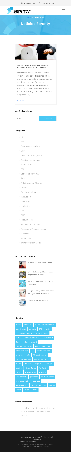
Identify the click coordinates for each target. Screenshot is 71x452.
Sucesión (25, 234)
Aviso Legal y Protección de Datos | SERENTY (37, 438)
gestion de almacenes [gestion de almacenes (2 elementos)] (23, 359)
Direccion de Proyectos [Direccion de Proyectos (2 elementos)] (24, 346)
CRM (23, 151)
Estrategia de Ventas (30, 174)
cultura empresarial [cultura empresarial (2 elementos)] (30, 342)
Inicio (29, 17)
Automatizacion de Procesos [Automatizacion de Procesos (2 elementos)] (45, 324)
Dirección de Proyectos (31, 155)
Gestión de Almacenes (31, 192)
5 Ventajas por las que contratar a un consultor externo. (38, 411)
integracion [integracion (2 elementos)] (38, 364)
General (24, 188)
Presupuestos (27, 220)
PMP (23, 215)
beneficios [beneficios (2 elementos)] (32, 329)
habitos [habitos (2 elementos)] (18, 364)
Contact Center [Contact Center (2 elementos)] (48, 338)
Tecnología (26, 238)
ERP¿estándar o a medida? (38, 300)
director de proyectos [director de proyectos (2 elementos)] (42, 346)
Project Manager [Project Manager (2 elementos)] (21, 377)
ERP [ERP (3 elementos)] (32, 351)
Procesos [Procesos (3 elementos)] (42, 372)
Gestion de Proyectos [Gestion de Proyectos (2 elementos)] (41, 359)
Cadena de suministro (30, 146)
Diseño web (25, 446)
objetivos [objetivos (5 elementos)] (19, 368)
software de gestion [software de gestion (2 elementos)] (22, 381)
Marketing (25, 206)
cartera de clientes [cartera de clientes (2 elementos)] (42, 333)
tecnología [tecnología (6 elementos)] (36, 381)
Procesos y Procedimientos (33, 229)
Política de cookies (27, 442)
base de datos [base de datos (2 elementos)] (21, 329)
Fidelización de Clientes (31, 183)
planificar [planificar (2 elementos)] (19, 372)
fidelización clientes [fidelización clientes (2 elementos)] (40, 355)
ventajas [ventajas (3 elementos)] (27, 390)
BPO (23, 141)
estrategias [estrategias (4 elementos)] (19, 355)
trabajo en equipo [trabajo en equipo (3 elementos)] (22, 385)
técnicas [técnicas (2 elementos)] (52, 385)
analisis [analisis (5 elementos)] (18, 324)
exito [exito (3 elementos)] (28, 355)
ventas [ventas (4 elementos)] (35, 390)
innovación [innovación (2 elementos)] (28, 364)
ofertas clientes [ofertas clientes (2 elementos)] (30, 368)
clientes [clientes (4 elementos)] (18, 338)
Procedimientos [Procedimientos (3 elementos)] (30, 372)
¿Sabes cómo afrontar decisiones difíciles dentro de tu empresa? (33, 66)
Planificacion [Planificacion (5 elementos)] (43, 368)
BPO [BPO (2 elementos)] (40, 329)
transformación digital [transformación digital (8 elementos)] (38, 385)
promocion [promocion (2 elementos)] (34, 377)
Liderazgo (25, 201)
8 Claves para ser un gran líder (40, 262)
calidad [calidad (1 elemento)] (47, 329)
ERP (23, 169)
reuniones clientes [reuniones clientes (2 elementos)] (47, 377)
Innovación (26, 197)
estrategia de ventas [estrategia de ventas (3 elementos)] (44, 351)
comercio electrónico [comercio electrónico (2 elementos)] (31, 338)
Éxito (23, 178)
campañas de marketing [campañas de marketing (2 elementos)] (24, 333)
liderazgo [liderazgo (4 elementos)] (49, 364)
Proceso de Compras (30, 224)
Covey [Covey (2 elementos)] (18, 342)
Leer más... (21, 100)
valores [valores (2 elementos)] (18, 390)
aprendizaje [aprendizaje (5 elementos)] (28, 324)
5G (22, 137)
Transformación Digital (31, 243)
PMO (23, 211)
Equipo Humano (28, 164)
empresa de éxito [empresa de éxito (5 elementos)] (22, 351)
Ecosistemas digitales (30, 160)
